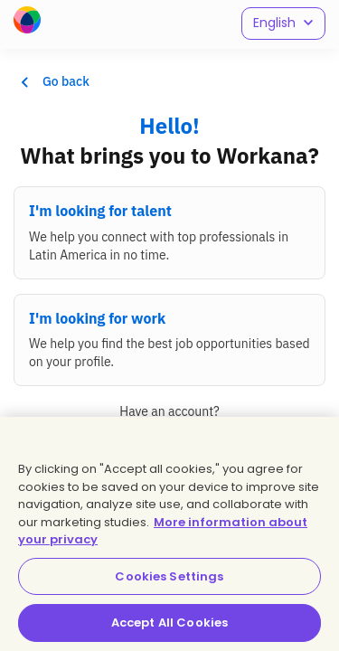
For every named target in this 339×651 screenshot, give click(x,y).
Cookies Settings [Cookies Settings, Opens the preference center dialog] (169, 576)
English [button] (283, 23)
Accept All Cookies (169, 622)
